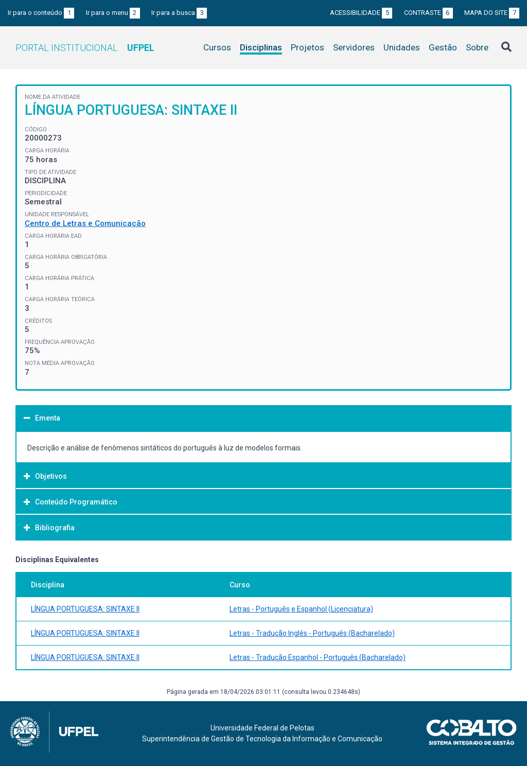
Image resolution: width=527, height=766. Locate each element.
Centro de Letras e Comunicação (85, 223)
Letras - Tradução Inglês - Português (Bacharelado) (312, 633)
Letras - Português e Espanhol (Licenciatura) (301, 609)
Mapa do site (491, 12)
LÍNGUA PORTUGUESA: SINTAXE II (85, 609)
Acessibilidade (361, 12)
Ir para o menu (113, 12)
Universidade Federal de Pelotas (262, 728)
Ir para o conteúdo (41, 12)
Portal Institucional (84, 47)
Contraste (428, 12)
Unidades (401, 47)
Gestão (443, 47)
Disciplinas (261, 47)
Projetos (307, 47)
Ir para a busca (179, 12)
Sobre (477, 47)
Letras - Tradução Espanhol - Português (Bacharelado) (318, 657)
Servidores (354, 47)
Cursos (217, 47)
